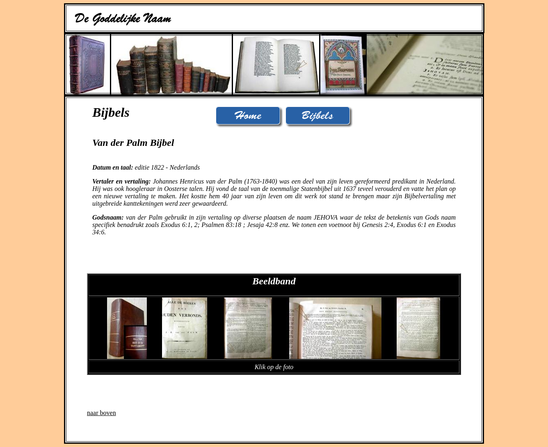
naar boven (101, 412)
